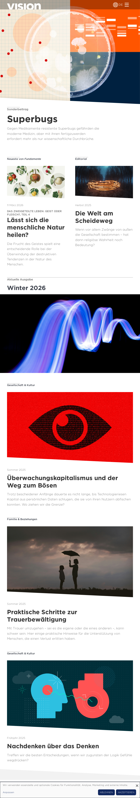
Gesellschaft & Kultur (21, 385)
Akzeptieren (126, 792)
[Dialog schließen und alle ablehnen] (137, 784)
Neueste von (24, 158)
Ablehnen (106, 792)
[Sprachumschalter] (115, 4)
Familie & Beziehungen (22, 519)
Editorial (81, 158)
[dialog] (70, 790)
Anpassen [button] (8, 792)
